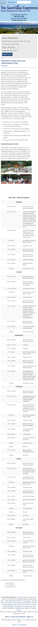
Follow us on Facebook (19, 625)
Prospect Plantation (9, 606)
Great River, (19, 601)
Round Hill (12, 601)
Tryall (6, 601)
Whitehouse (10, 608)
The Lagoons (27, 601)
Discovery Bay (17, 602)
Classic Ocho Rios (30, 604)
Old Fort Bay (21, 604)
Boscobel (18, 606)
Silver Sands (8, 602)
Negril (26, 608)
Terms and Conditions (17, 617)
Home (7, 617)
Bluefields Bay (19, 608)
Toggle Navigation (3, 2)
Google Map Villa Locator (9, 50)
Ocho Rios (34, 602)
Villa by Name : (11, 2)
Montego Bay (22, 599)
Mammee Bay (12, 604)
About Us (30, 617)
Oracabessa (28, 606)
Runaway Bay (26, 602)
